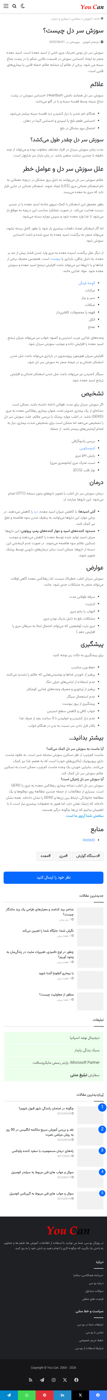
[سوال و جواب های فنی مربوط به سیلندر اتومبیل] (90, 1179)
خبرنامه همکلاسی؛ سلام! (88, 1275)
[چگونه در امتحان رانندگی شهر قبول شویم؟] (90, 1115)
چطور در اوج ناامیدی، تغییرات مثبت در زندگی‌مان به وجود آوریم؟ (40, 955)
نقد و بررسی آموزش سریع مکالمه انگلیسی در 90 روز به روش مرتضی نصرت (40, 1132)
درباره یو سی (96, 1283)
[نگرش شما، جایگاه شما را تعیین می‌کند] (90, 937)
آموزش (87, 19)
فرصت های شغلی (92, 1299)
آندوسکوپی (87, 448)
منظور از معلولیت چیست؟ (56, 994)
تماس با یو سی (94, 1332)
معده (44, 856)
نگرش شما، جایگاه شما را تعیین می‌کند (48, 931)
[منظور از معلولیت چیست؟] (90, 1001)
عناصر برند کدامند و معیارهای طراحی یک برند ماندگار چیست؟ (40, 912)
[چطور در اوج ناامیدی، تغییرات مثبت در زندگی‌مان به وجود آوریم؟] (90, 959)
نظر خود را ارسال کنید (53, 877)
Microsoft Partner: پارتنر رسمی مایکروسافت (66, 1062)
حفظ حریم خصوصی (91, 1340)
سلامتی (75, 19)
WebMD (89, 840)
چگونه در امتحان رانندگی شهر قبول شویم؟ (46, 1108)
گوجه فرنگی (86, 283)
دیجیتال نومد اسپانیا (85, 1037)
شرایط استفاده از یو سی (89, 1348)
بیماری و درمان (60, 19)
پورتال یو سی (92, 1243)
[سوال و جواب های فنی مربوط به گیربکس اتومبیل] (90, 1200)
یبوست (55, 259)
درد (36, 512)
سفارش (85, 1075)
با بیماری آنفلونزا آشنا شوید (56, 973)
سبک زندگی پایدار (87, 1050)
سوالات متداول (94, 1291)
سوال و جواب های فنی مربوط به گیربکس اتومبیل (41, 1193)
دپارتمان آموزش (91, 42)
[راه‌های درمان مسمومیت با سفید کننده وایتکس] (90, 1158)
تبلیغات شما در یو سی (90, 1324)
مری (62, 856)
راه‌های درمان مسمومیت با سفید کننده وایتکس (43, 1151)
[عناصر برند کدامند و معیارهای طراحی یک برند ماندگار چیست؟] (90, 916)
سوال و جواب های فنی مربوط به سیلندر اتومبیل (42, 1172)
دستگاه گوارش (86, 856)
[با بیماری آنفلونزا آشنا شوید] (90, 980)
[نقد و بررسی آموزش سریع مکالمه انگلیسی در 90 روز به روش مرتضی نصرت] (90, 1136)
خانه (98, 19)
